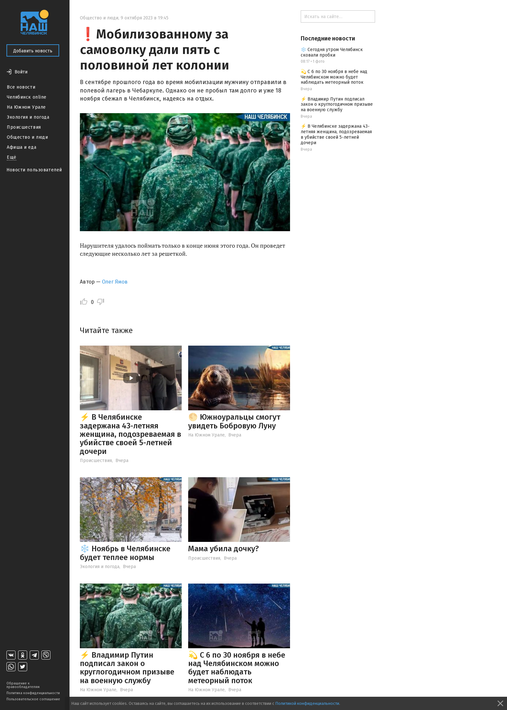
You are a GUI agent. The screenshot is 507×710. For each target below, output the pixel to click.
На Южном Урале (26, 107)
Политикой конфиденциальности (307, 703)
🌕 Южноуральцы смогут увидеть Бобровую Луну (234, 421)
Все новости (21, 87)
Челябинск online (27, 97)
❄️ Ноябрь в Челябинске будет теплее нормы (125, 553)
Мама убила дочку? (223, 548)
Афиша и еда (21, 147)
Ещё (11, 157)
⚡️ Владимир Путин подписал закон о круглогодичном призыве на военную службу (127, 668)
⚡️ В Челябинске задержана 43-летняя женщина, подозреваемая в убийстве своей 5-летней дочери (130, 434)
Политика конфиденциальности (33, 693)
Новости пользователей (34, 170)
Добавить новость (32, 51)
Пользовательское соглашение (33, 699)
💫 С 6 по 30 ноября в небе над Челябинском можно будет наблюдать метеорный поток (236, 668)
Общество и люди (27, 137)
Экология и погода (28, 117)
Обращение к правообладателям (22, 685)
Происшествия (24, 127)
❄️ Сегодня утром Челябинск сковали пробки (332, 52)
